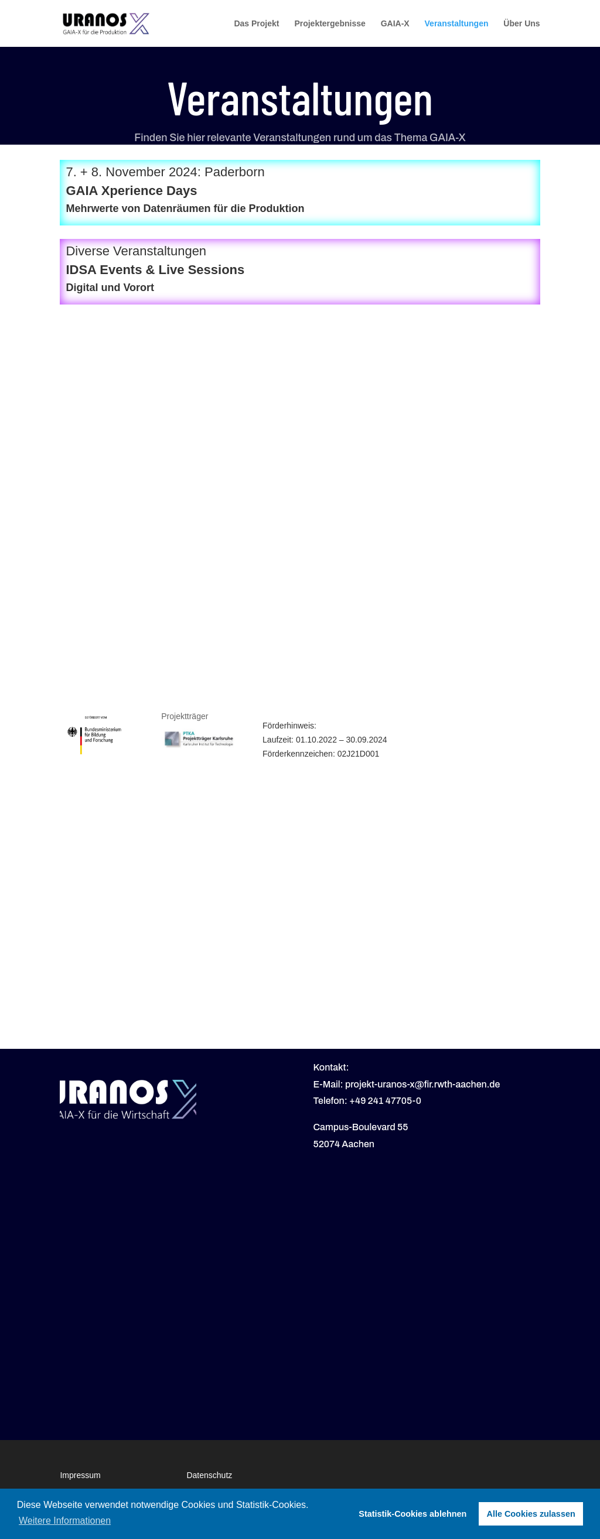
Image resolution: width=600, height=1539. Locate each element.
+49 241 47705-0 (385, 1101)
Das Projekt (256, 23)
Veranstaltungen (457, 23)
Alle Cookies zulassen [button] (531, 1514)
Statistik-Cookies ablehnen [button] (412, 1514)
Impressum (80, 1475)
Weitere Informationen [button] (65, 1521)
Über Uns (521, 23)
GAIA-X (395, 23)
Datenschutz (209, 1475)
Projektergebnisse (329, 23)
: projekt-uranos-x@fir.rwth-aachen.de (420, 1084)
